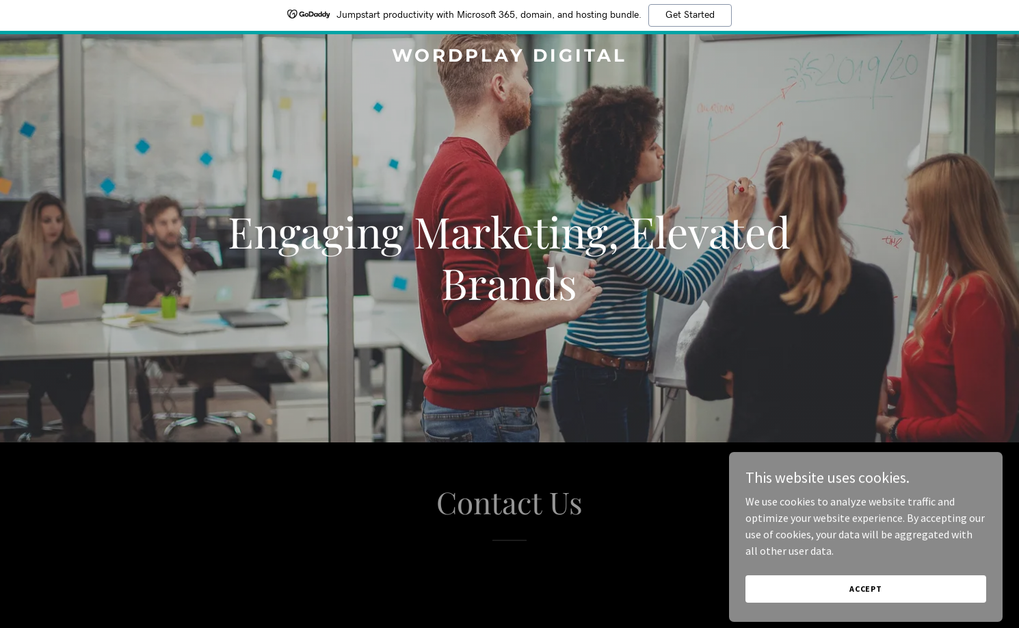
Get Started (690, 15)
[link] (510, 57)
